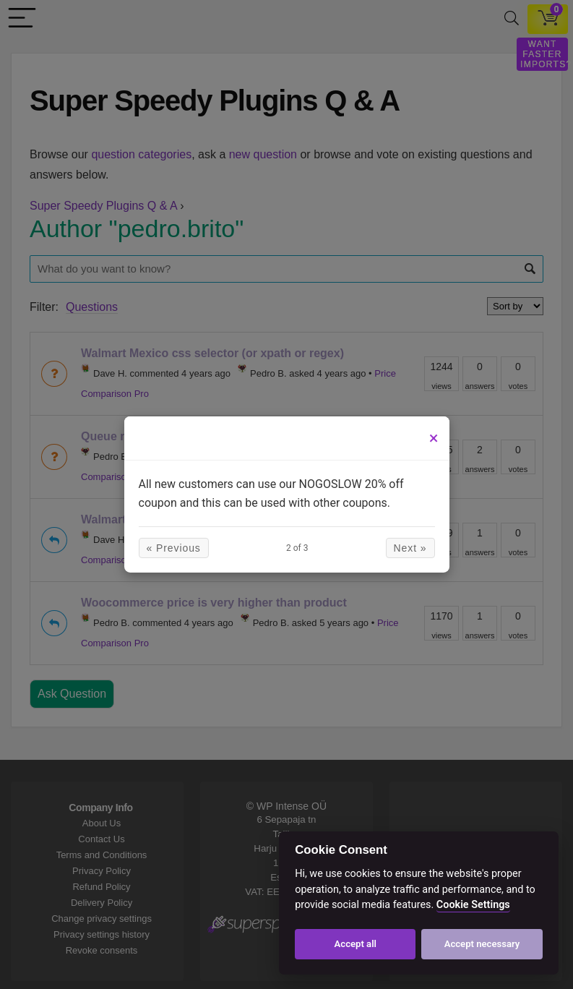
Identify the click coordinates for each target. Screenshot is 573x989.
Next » (410, 548)
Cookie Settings (473, 905)
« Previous (174, 548)
